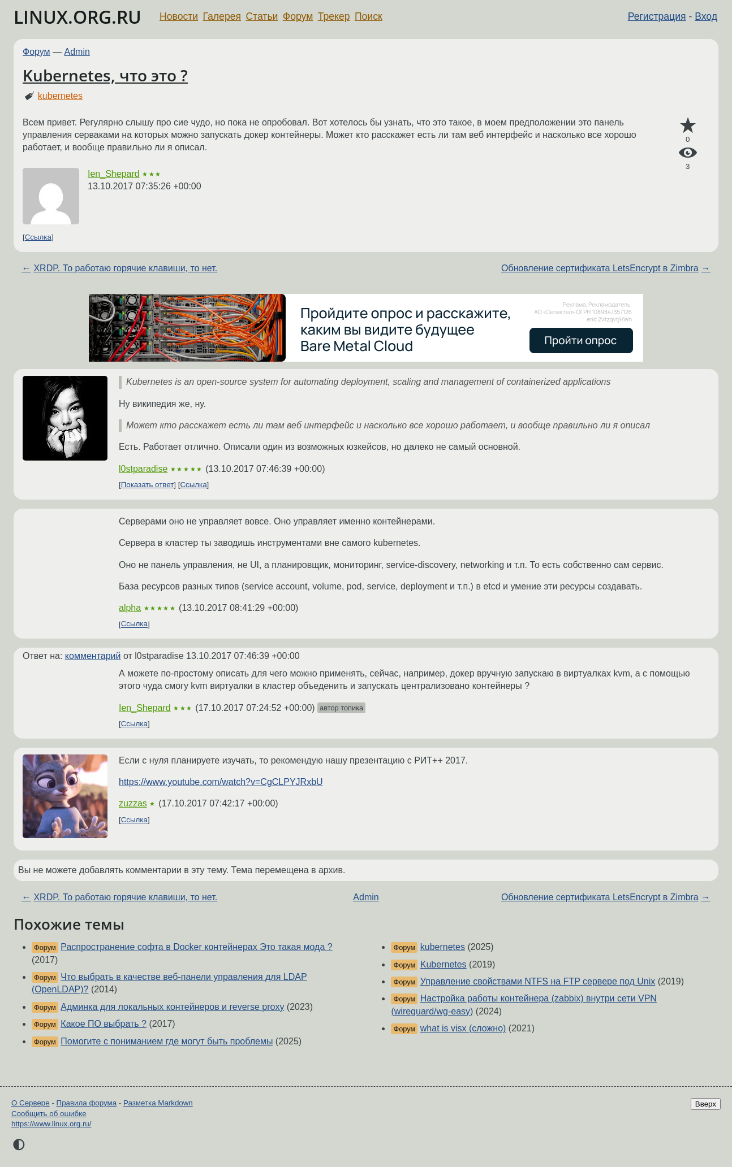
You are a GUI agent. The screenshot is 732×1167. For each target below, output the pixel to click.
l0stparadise (143, 469)
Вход (706, 16)
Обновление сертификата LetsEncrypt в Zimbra (600, 268)
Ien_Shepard (114, 174)
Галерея (222, 16)
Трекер (334, 16)
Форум (298, 16)
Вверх (705, 1104)
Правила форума (87, 1103)
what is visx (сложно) (463, 1028)
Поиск (368, 16)
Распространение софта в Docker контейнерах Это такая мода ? (196, 947)
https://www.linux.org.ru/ (51, 1124)
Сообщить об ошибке (49, 1113)
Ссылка (38, 237)
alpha (130, 608)
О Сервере (30, 1103)
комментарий (93, 656)
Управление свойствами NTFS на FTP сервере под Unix (538, 981)
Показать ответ (147, 484)
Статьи (262, 16)
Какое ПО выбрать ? (104, 1024)
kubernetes (60, 96)
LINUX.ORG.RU (77, 17)
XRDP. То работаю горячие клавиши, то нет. (125, 268)
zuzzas (133, 803)
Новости (179, 16)
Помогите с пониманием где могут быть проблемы (167, 1041)
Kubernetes (443, 964)
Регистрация (657, 16)
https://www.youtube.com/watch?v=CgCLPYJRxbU (221, 782)
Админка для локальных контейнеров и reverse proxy (172, 1007)
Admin (77, 52)
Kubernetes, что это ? (105, 75)
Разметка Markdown (158, 1103)
